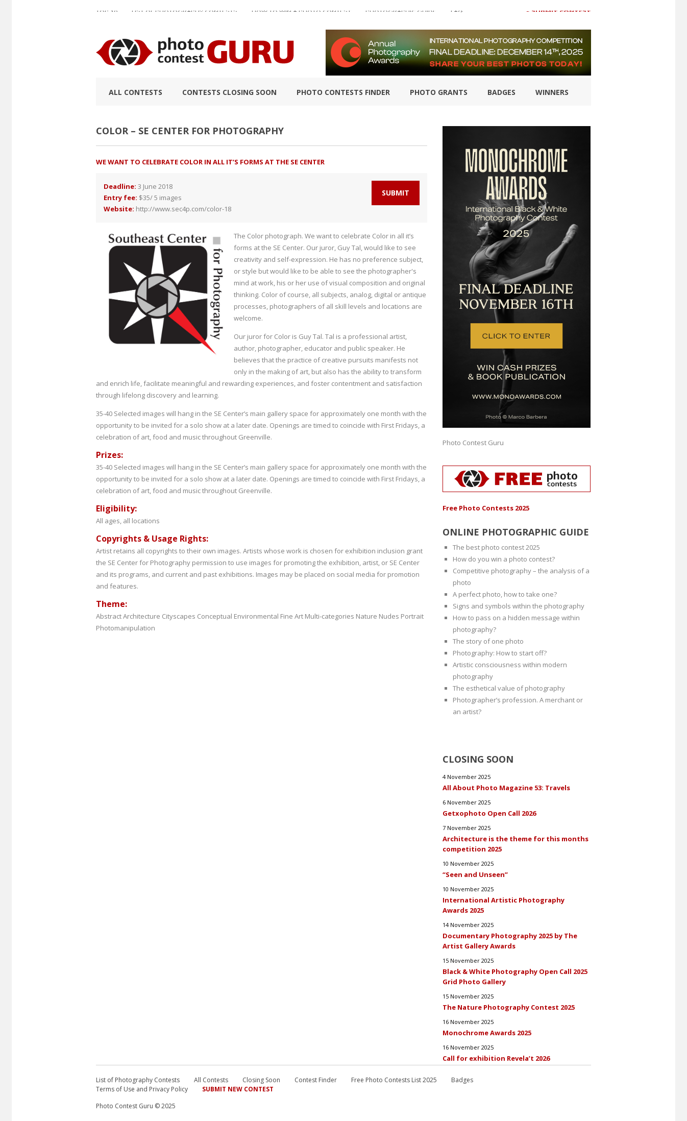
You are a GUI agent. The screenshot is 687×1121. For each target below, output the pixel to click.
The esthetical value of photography (509, 688)
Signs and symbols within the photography (518, 606)
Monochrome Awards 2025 (487, 1032)
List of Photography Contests (184, 14)
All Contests (135, 92)
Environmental (256, 616)
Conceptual (214, 616)
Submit (395, 193)
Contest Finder (316, 1080)
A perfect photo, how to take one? (505, 594)
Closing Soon (261, 1080)
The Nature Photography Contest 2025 (509, 1007)
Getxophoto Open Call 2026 (489, 813)
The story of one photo (488, 641)
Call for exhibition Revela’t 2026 (496, 1058)
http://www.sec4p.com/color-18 (183, 208)
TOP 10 (106, 14)
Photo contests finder (343, 92)
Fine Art (291, 616)
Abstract (108, 616)
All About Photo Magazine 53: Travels (506, 787)
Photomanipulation (125, 627)
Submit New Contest (238, 1089)
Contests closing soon (229, 92)
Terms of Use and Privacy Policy (142, 1089)
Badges (501, 92)
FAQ (457, 14)
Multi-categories (329, 616)
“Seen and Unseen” (475, 874)
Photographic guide (400, 14)
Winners (552, 92)
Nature (366, 616)
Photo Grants (439, 92)
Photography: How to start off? (500, 652)
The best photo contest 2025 (496, 547)
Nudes (389, 616)
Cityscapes (178, 616)
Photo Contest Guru (473, 442)
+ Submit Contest (558, 14)
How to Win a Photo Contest (301, 14)
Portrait (412, 616)
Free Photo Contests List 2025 (394, 1080)
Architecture (141, 616)
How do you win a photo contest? (504, 559)
